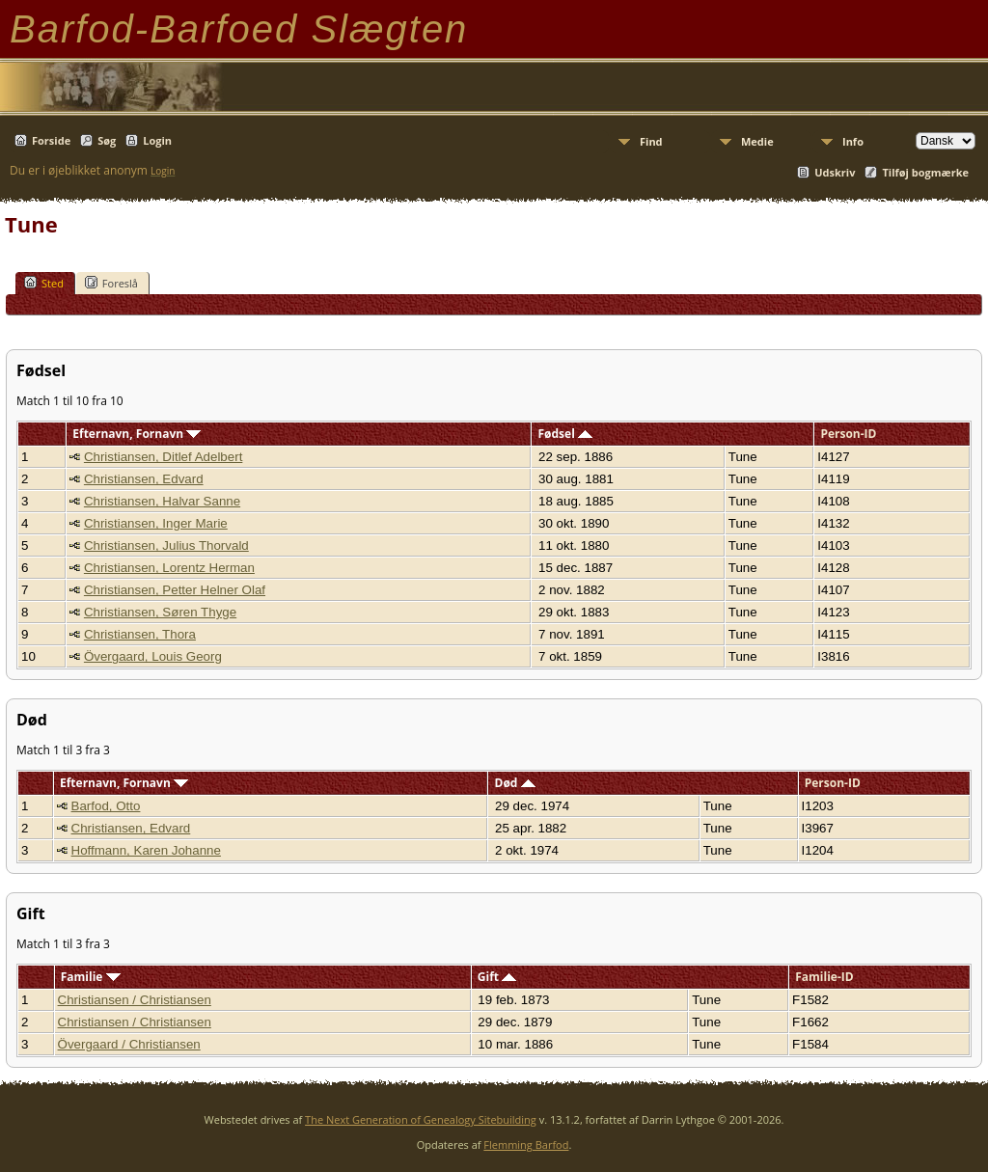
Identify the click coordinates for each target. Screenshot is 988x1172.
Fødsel (564, 433)
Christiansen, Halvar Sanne (162, 501)
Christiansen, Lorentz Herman (169, 567)
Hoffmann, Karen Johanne (146, 850)
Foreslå (111, 282)
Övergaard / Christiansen (129, 1044)
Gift (497, 976)
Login (157, 140)
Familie (91, 976)
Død (515, 783)
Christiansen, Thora (140, 634)
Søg (106, 140)
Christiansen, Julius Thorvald (166, 545)
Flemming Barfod (525, 1144)
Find (651, 141)
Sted (44, 282)
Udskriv (834, 172)
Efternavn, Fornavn (136, 433)
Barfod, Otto (106, 806)
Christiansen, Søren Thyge (160, 612)
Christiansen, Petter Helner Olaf (174, 590)
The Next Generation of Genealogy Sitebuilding (420, 1119)
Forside (51, 140)
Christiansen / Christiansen (134, 1000)
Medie (757, 141)
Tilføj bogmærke (925, 172)
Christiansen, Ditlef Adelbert (163, 457)
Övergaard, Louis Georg (153, 656)
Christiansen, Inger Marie (156, 523)
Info (853, 141)
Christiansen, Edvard (144, 479)
